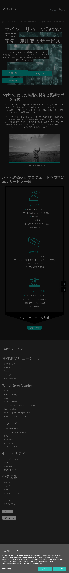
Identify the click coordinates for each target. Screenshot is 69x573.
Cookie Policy (11, 566)
